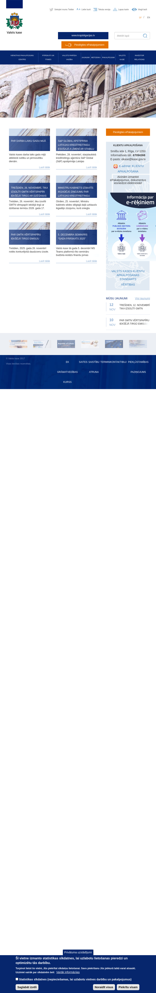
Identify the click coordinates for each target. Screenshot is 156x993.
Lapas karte (123, 9)
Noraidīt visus (104, 989)
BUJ (124, 362)
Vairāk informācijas (68, 974)
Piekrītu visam (128, 989)
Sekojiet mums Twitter (64, 9)
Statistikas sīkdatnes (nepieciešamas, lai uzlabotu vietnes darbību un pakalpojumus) (75, 982)
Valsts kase (122, 57)
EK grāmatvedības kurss (67, 372)
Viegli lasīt (142, 9)
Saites (83, 362)
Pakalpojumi (108, 57)
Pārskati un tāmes (48, 57)
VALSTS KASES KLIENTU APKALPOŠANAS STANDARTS (128, 275)
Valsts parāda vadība (69, 57)
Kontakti (116, 362)
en (148, 17)
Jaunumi (86, 57)
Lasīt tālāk (44, 167)
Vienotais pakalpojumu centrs (22, 57)
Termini (105, 362)
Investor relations (139, 57)
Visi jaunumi (142, 298)
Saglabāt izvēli (27, 989)
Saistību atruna (93, 367)
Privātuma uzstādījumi (78, 955)
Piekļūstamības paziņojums (138, 367)
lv (140, 17)
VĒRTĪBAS (128, 284)
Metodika (96, 57)
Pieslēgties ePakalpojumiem (89, 44)
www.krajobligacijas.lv (83, 35)
